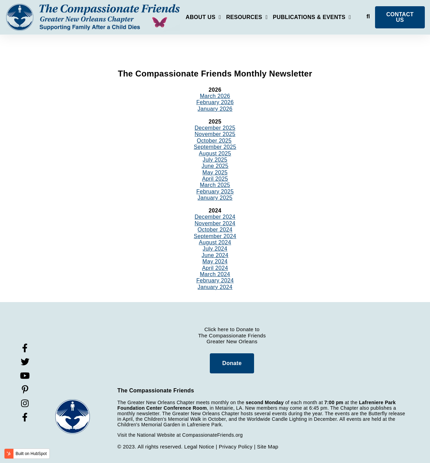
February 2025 (215, 191)
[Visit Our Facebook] (25, 348)
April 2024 (215, 268)
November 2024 (215, 223)
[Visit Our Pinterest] (25, 390)
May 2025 (215, 172)
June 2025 (215, 166)
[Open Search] (368, 16)
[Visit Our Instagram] (25, 403)
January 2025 (215, 198)
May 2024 (215, 261)
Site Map (268, 447)
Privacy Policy (236, 447)
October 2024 (215, 230)
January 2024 (215, 287)
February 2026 (215, 102)
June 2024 (215, 255)
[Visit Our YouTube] (25, 376)
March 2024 (215, 274)
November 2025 (215, 134)
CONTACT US (399, 17)
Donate (232, 363)
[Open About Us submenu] (203, 18)
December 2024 (215, 217)
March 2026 (215, 96)
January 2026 (215, 109)
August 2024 (215, 242)
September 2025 (215, 147)
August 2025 (215, 153)
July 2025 (215, 160)
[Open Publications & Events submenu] (312, 18)
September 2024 (215, 236)
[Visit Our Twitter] (25, 362)
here (223, 329)
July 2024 (215, 249)
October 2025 (214, 141)
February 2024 (215, 280)
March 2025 (215, 185)
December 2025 (215, 128)
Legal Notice (199, 447)
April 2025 (215, 179)
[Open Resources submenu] (247, 18)
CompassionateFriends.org (212, 435)
